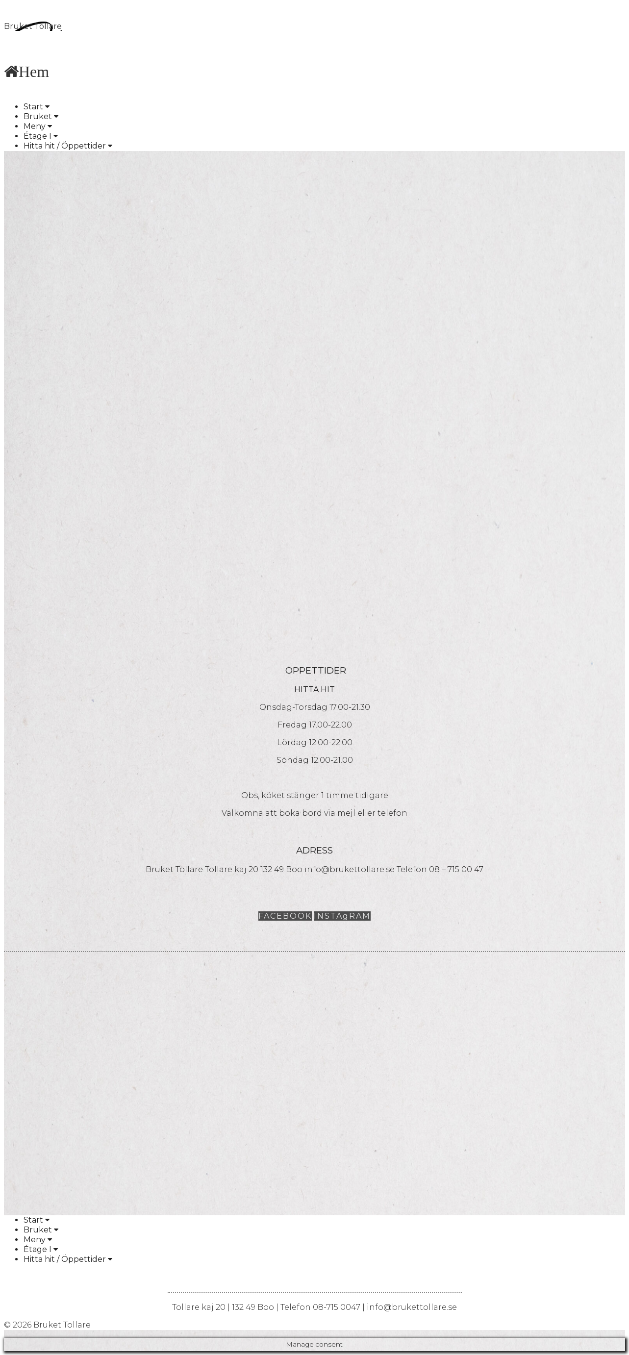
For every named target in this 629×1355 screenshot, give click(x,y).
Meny (38, 126)
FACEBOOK (285, 916)
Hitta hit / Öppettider (68, 146)
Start (37, 106)
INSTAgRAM (342, 916)
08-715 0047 (336, 1307)
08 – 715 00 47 (456, 869)
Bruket (41, 116)
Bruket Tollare (33, 26)
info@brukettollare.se (349, 869)
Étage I (41, 136)
